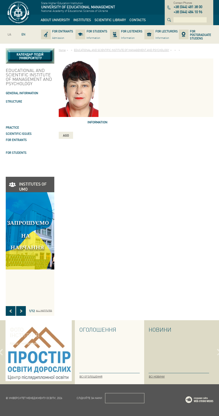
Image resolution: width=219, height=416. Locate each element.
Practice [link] (12, 127)
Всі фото (16, 376)
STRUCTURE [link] (14, 101)
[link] (55, 20)
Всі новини (157, 376)
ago (66, 135)
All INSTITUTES (44, 310)
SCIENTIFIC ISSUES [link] (19, 134)
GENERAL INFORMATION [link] (22, 93)
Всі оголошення (90, 376)
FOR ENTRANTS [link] (16, 140)
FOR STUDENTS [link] (16, 152)
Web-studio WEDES (205, 400)
